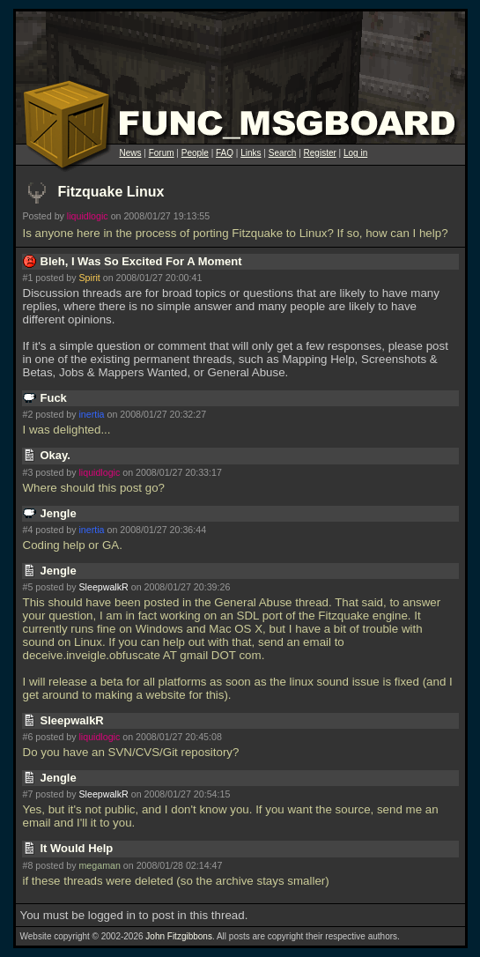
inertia (91, 414)
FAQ (224, 153)
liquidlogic (87, 216)
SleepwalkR (103, 587)
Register (320, 153)
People (195, 153)
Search (283, 153)
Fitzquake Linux (111, 191)
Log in (355, 153)
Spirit (89, 277)
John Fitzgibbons (178, 936)
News (131, 153)
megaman (99, 865)
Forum (161, 153)
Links (250, 153)
